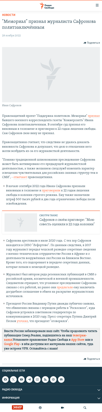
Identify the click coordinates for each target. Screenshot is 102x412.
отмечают (20, 177)
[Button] (92, 43)
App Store (77, 340)
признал (94, 116)
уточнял (22, 321)
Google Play (11, 344)
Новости (8, 15)
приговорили (51, 190)
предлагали (65, 287)
